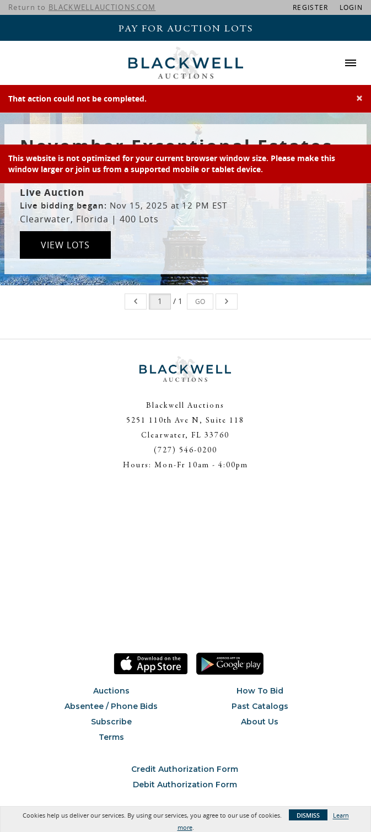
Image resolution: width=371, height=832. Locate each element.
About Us (259, 722)
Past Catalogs (260, 706)
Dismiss (308, 815)
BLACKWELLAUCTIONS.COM (102, 7)
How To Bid (259, 691)
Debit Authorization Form (185, 785)
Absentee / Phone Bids (111, 706)
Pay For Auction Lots (186, 29)
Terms (111, 737)
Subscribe (111, 722)
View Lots (65, 245)
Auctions (111, 691)
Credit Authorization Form (184, 769)
